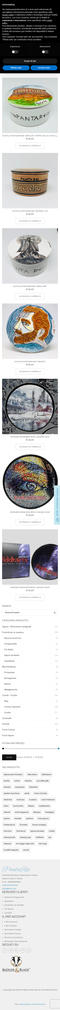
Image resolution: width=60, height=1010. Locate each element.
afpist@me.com (9, 888)
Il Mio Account (10, 922)
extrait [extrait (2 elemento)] (26, 793)
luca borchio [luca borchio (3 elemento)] (18, 806)
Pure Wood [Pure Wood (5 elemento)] (20, 831)
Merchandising (8, 666)
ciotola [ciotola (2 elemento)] (17, 781)
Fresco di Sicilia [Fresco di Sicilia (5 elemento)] (40, 793)
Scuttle (7, 712)
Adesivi (7, 684)
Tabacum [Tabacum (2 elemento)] (7, 844)
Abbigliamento (10, 689)
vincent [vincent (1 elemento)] (26, 850)
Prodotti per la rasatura (12, 632)
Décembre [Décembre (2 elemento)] (33, 787)
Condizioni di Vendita (14, 905)
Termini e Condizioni (13, 937)
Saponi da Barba (11, 655)
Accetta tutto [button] (44, 68)
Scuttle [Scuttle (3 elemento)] (52, 831)
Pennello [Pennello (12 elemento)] (17, 818)
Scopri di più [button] (30, 61)
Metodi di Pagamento (14, 897)
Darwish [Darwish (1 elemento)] (7, 787)
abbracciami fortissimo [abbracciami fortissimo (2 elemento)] (13, 774)
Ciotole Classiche (12, 707)
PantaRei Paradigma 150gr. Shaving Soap (30, 512)
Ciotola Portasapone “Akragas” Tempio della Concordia (31, 136)
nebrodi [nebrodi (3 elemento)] (7, 812)
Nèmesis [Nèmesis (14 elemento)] (36, 812)
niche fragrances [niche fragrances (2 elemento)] (22, 812)
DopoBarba (9, 661)
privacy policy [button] (8, 15)
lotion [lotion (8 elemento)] (6, 806)
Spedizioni (9, 901)
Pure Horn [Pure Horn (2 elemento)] (8, 831)
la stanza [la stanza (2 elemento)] (33, 800)
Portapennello (10, 644)
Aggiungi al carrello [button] (30, 146)
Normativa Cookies (12, 929)
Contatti (8, 913)
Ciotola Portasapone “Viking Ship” (30, 286)
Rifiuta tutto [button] (16, 68)
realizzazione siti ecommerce (32, 1004)
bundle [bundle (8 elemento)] (6, 781)
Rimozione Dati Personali (15, 941)
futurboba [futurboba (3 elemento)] (8, 800)
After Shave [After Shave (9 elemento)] (32, 774)
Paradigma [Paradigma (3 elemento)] (49, 812)
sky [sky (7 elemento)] (49, 837)
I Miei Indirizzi (10, 926)
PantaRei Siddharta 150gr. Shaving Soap (30, 587)
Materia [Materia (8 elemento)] (31, 806)
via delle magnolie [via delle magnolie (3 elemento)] (11, 850)
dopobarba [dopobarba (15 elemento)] (19, 787)
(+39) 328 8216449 (10, 885)
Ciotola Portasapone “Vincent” (30, 361)
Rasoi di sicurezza (12, 638)
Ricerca (55, 612)
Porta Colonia (8, 729)
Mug (6, 701)
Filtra (9, 757)
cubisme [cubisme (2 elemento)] (28, 781)
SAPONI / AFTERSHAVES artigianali (57, 502)
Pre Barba (8, 649)
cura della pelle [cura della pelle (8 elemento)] (42, 781)
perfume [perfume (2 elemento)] (29, 818)
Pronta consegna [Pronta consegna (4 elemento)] (39, 825)
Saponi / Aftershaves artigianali (16, 626)
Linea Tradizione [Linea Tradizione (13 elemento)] (48, 800)
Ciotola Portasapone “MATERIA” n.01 (30, 211)
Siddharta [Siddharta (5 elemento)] (40, 837)
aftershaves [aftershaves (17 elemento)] (46, 774)
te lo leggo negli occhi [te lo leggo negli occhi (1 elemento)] (25, 844)
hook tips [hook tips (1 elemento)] (20, 800)
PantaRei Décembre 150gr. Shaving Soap (30, 437)
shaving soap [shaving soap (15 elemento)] (25, 837)
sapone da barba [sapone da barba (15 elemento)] (37, 831)
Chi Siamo (9, 909)
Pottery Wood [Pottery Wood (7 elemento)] (9, 825)
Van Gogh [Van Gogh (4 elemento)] (43, 844)
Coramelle (7, 718)
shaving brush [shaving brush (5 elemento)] (9, 837)
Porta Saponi (8, 735)
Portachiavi (9, 672)
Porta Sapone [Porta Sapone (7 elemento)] (43, 818)
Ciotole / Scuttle (9, 695)
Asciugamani (10, 678)
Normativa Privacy (12, 933)
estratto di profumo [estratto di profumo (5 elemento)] (12, 793)
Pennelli (5, 724)
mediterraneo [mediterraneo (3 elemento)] (44, 806)
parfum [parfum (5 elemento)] (7, 818)
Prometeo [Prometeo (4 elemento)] (24, 825)
